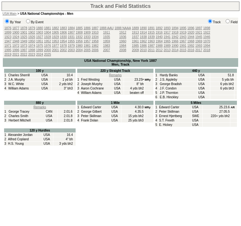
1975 (39, 45)
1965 (166, 41)
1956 (79, 41)
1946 (206, 37)
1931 (71, 37)
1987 (151, 45)
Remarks (115, 75)
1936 (122, 37)
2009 (135, 50)
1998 (31, 50)
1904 (47, 32)
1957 (87, 41)
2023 (31, 54)
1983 (106, 45)
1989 (166, 45)
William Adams (18, 88)
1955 (71, 41)
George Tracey (18, 111)
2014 (175, 50)
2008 (122, 50)
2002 (63, 50)
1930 (63, 37)
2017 (198, 50)
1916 (159, 32)
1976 (47, 45)
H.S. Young (16, 143)
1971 (7, 45)
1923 (7, 37)
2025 (47, 54)
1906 (63, 32)
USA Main (9, 13)
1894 (175, 28)
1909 (87, 32)
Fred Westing (90, 79)
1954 (63, 41)
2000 (47, 50)
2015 (182, 50)
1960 (122, 41)
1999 (39, 50)
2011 (151, 50)
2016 (190, 50)
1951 (39, 41)
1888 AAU (106, 28)
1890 (143, 28)
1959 (106, 41)
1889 (135, 28)
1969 (198, 41)
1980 (79, 45)
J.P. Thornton (169, 92)
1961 (135, 41)
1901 (23, 32)
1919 (182, 32)
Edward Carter (91, 107)
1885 (79, 28)
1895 (182, 28)
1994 (206, 45)
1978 (63, 45)
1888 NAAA (123, 28)
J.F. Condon (168, 88)
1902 (31, 32)
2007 (106, 50)
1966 (175, 41)
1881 (47, 28)
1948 (15, 41)
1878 (23, 28)
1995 (7, 50)
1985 (135, 45)
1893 (166, 28)
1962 (143, 41)
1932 (79, 37)
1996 (15, 50)
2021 (15, 54)
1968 (190, 41)
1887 (95, 28)
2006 (95, 50)
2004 (79, 50)
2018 (206, 50)
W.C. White (16, 84)
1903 (39, 32)
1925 (23, 37)
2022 (23, 54)
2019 (7, 54)
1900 (15, 32)
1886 (87, 28)
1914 (143, 32)
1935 (106, 37)
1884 (71, 28)
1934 (95, 37)
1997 (23, 50)
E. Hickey (165, 124)
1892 (159, 28)
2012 (159, 50)
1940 (159, 37)
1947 (7, 41)
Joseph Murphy (91, 84)
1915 (151, 32)
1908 (79, 32)
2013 (166, 50)
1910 (95, 32)
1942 (175, 37)
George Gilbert (91, 111)
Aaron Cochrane (92, 88)
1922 (206, 32)
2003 (71, 50)
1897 (198, 28)
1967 (182, 41)
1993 (198, 45)
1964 (159, 41)
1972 (15, 45)
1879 (31, 28)
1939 (151, 37)
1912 (122, 32)
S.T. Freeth (166, 120)
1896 (190, 28)
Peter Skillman (91, 116)
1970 (206, 41)
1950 (31, 41)
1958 (95, 41)
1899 (7, 32)
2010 (143, 50)
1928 (47, 37)
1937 (135, 37)
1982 (95, 45)
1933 (87, 37)
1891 (151, 28)
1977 (55, 45)
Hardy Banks (169, 75)
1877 (15, 28)
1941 (166, 37)
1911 (106, 32)
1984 (122, 45)
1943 (182, 37)
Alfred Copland (18, 139)
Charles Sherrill (18, 75)
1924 (15, 37)
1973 (23, 45)
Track (217, 22)
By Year (15, 22)
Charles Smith (18, 116)
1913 (135, 32)
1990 (175, 45)
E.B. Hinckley (169, 97)
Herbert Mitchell (19, 120)
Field (234, 22)
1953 (55, 41)
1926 (31, 37)
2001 (55, 50)
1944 (190, 37)
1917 (166, 32)
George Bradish (171, 84)
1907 (71, 32)
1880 (39, 28)
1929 (55, 37)
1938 (143, 37)
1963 (151, 41)
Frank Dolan (89, 120)
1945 (198, 37)
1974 (31, 45)
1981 (87, 45)
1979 (71, 45)
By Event (37, 22)
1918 (175, 32)
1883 (63, 28)
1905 (55, 32)
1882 (55, 28)
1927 (39, 37)
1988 (159, 45)
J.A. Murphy (16, 79)
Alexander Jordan (20, 135)
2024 (39, 54)
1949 (23, 41)
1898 (206, 28)
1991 (182, 45)
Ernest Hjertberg (170, 116)
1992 (190, 45)
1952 (47, 41)
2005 (87, 50)
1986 (143, 45)
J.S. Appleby (168, 79)
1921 (198, 32)
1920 (190, 32)
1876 (7, 28)
